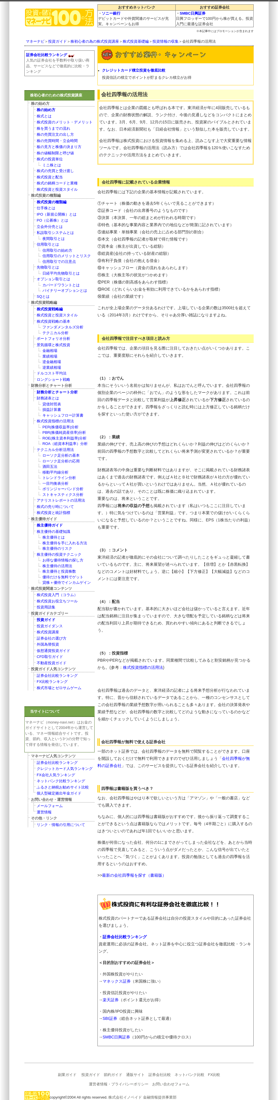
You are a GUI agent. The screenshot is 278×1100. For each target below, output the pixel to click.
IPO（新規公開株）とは (57, 214)
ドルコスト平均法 (51, 373)
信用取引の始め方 (57, 250)
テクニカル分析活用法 (55, 450)
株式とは (44, 116)
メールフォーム (50, 806)
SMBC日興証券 (192, 13)
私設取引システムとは (55, 232)
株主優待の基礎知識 (53, 531)
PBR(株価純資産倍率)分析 (64, 432)
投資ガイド (57, 41)
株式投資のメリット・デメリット (65, 122)
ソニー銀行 (111, 13)
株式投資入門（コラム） (57, 595)
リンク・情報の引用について (61, 825)
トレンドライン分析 (59, 478)
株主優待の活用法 (57, 566)
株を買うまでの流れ (53, 128)
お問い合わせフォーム (170, 1084)
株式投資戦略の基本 (53, 321)
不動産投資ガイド (51, 663)
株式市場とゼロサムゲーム (59, 688)
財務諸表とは (48, 398)
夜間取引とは (53, 238)
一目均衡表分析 (55, 483)
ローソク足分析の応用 (61, 461)
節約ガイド (113, 1075)
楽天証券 (111, 1000)
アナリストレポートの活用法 (61, 500)
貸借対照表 (51, 404)
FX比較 (214, 1075)
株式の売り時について (55, 506)
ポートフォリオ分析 (53, 338)
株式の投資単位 (50, 159)
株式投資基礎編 (136, 41)
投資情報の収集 (165, 41)
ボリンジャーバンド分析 (62, 489)
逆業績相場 (51, 367)
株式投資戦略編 (50, 309)
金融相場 (49, 350)
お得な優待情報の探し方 (62, 560)
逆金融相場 (51, 362)
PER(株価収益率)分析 (60, 427)
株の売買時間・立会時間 (57, 141)
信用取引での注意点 (59, 261)
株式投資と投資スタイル (57, 189)
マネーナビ (35, 41)
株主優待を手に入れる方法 (64, 543)
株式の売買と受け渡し (55, 171)
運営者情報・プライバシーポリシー (118, 1084)
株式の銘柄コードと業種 (57, 183)
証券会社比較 (159, 1075)
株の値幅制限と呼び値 (55, 153)
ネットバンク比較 (189, 1075)
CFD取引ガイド (50, 657)
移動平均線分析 (55, 472)
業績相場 (49, 356)
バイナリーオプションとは (64, 290)
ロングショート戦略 (53, 379)
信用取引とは (48, 244)
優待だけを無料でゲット (62, 577)
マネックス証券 (117, 981)
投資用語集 (46, 607)
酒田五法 (49, 466)
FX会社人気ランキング (56, 775)
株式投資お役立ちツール (57, 601)
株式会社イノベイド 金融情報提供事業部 (142, 1097)
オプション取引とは (53, 279)
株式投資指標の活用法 (143, 667)
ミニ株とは (51, 165)
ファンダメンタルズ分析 (62, 327)
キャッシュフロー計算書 (62, 415)
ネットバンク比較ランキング (61, 781)
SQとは (43, 296)
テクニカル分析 (55, 333)
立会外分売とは (50, 226)
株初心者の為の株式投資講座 (95, 41)
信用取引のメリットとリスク (66, 256)
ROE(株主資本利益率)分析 (64, 438)
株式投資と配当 (50, 177)
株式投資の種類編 (51, 202)
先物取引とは (48, 267)
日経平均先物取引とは (61, 273)
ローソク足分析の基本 (61, 455)
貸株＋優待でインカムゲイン (66, 582)
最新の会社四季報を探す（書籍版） (134, 875)
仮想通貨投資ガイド (53, 650)
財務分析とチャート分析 (57, 392)
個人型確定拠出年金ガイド (59, 793)
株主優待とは (53, 537)
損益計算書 (51, 409)
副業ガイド (67, 1075)
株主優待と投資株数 (59, 571)
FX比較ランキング (52, 681)
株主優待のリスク (57, 548)
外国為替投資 (48, 644)
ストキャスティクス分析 (62, 494)
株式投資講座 (48, 632)
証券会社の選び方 (51, 638)
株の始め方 (46, 110)
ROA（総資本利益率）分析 (65, 443)
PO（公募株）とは (52, 220)
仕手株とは (46, 208)
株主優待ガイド (50, 525)
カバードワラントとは (61, 285)
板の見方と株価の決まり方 (59, 147)
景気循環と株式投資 (53, 345)
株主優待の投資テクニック (59, 554)
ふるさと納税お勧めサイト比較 (63, 787)
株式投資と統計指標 (53, 512)
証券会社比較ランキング (125, 937)
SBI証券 (110, 1018)
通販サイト (135, 1075)
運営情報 (44, 812)
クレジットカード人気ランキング (65, 768)
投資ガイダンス (50, 626)
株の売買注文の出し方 (55, 134)
